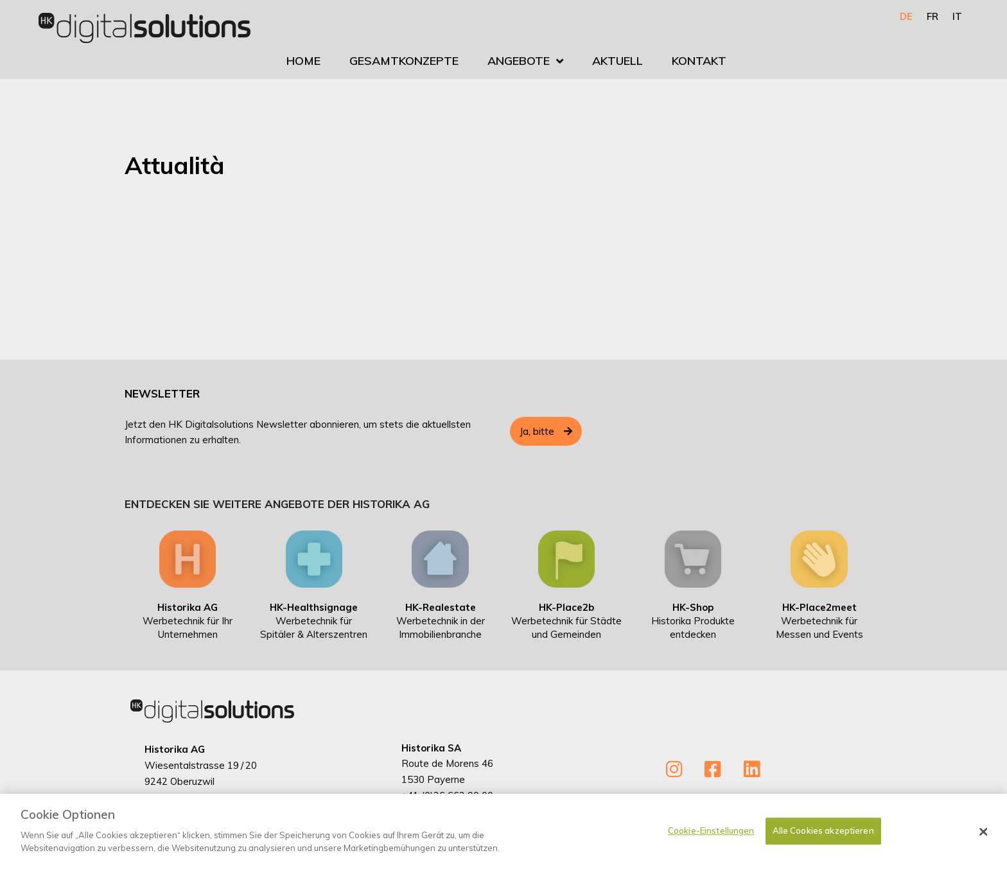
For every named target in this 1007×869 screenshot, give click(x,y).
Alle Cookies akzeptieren (823, 835)
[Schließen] (984, 837)
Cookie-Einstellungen (711, 835)
